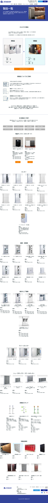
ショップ (40, 1)
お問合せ (45, 1)
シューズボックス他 (18, 129)
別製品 (35, 40)
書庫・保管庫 (29, 126)
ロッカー (18, 126)
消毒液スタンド (29, 129)
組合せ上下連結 (40, 126)
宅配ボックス (8, 126)
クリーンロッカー (8, 129)
